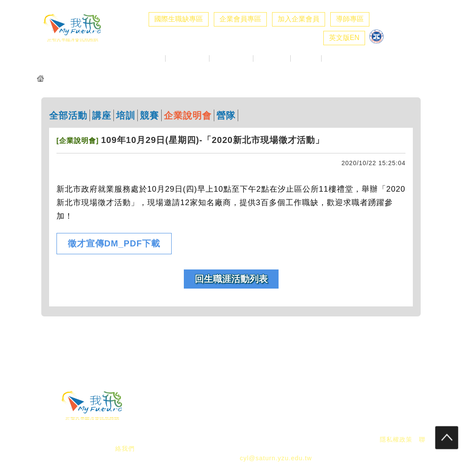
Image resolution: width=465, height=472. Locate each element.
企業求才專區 (187, 58)
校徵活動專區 (231, 58)
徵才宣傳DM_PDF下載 (114, 243)
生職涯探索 (272, 58)
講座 (101, 115)
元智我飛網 (63, 79)
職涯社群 (337, 58)
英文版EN (344, 37)
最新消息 (150, 58)
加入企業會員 (298, 19)
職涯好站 (306, 58)
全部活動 (68, 115)
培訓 (125, 115)
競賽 (149, 115)
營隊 (226, 115)
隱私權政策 (396, 439)
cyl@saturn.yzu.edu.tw (276, 458)
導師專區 (350, 19)
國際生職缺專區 (178, 19)
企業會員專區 (240, 19)
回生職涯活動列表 (231, 279)
